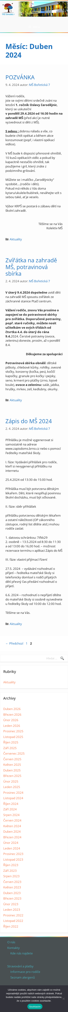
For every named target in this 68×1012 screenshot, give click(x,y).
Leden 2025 (11, 787)
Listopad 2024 (13, 798)
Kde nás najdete (21, 953)
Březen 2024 (12, 837)
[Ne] (63, 998)
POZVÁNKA (20, 77)
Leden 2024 (11, 848)
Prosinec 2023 (13, 854)
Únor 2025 (10, 781)
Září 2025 (10, 748)
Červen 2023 (12, 882)
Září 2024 (10, 809)
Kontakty (13, 948)
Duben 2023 (12, 893)
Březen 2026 (12, 714)
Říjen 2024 (10, 804)
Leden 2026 (11, 726)
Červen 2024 (12, 820)
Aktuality (16, 239)
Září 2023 (10, 870)
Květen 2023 (12, 887)
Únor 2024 (10, 843)
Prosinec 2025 (13, 731)
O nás (11, 942)
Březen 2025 (12, 776)
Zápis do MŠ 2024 (28, 421)
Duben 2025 (12, 770)
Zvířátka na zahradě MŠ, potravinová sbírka (31, 266)
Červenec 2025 (14, 753)
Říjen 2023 (10, 865)
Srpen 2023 (11, 876)
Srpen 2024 (11, 815)
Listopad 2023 (13, 859)
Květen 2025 (12, 764)
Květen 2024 (12, 826)
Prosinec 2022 (13, 915)
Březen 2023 (12, 898)
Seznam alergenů (22, 977)
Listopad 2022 (13, 921)
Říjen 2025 (10, 742)
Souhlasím (35, 1006)
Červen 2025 (12, 759)
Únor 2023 (10, 904)
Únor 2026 (10, 720)
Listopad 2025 (13, 737)
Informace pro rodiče (25, 972)
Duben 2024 (12, 831)
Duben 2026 (12, 709)
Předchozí (14, 643)
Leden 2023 (11, 909)
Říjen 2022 (10, 926)
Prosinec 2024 (13, 792)
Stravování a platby (20, 966)
